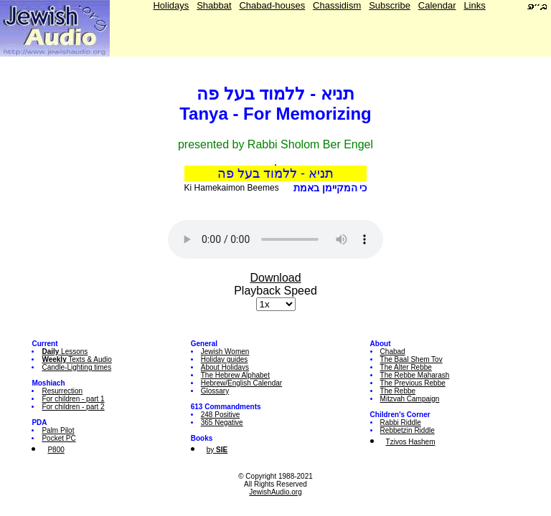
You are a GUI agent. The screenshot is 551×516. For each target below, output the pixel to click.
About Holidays (225, 367)
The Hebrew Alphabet (235, 375)
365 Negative (222, 422)
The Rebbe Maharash (415, 375)
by (217, 450)
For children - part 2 (73, 407)
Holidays (171, 5)
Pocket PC (58, 438)
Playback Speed (275, 291)
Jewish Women (225, 351)
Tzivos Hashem (410, 442)
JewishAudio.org (275, 492)
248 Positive (220, 415)
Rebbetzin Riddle (407, 430)
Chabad (392, 351)
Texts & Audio (77, 359)
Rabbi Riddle (400, 422)
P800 (55, 450)
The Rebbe (397, 391)
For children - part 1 (73, 399)
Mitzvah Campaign (410, 399)
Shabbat (214, 5)
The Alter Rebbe (406, 367)
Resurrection (62, 391)
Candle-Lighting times (76, 367)
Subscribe (389, 5)
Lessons (65, 351)
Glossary (215, 391)
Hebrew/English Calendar (241, 383)
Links (474, 5)
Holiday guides (224, 359)
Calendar (437, 5)
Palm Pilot (58, 430)
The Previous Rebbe (413, 383)
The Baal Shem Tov (411, 359)
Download (275, 278)
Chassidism (337, 5)
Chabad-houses (272, 5)
